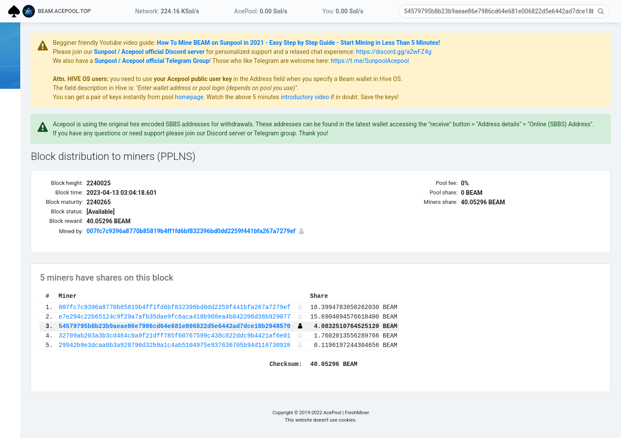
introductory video (388, 97)
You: (343, 11)
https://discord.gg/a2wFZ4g (476, 51)
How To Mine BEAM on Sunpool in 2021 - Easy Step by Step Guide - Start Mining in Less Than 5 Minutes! (381, 42)
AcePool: (260, 11)
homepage (272, 97)
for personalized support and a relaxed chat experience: (363, 51)
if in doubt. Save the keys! (447, 97)
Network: (167, 11)
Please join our (156, 51)
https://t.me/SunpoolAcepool (453, 60)
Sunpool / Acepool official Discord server (232, 51)
